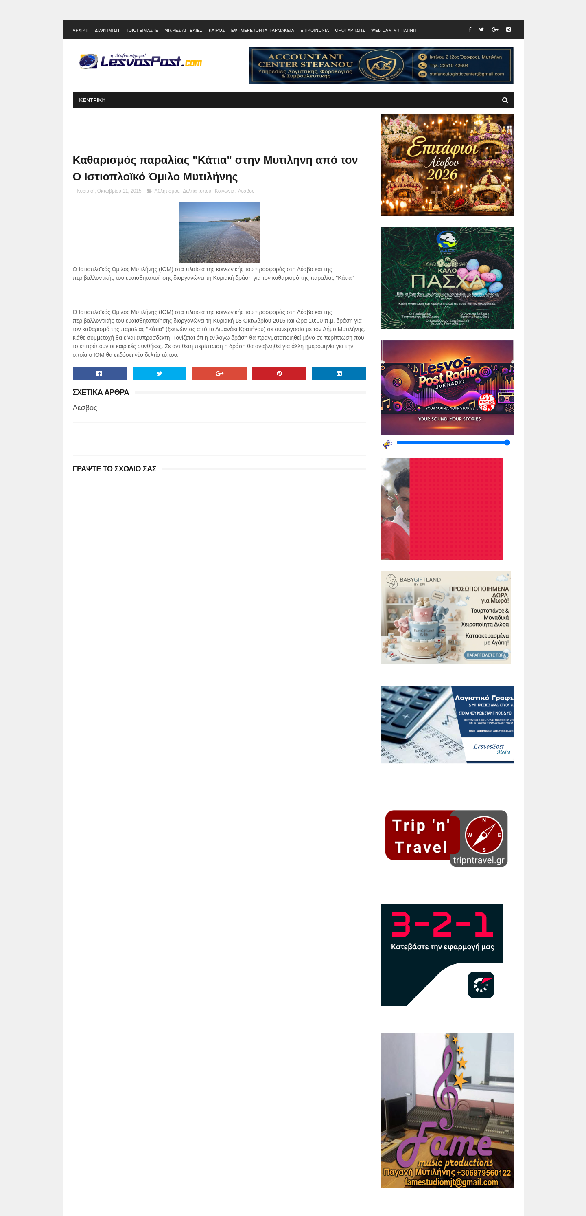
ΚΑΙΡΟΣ (217, 30)
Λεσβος (246, 191)
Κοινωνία (224, 191)
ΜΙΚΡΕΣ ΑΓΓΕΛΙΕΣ (183, 30)
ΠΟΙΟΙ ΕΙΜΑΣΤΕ (141, 30)
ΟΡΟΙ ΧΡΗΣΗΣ (350, 30)
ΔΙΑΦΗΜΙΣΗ (107, 30)
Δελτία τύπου (197, 191)
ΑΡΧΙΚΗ (81, 30)
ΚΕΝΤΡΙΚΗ (92, 100)
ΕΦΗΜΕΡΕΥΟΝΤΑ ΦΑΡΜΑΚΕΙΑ (262, 30)
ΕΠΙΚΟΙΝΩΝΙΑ (314, 30)
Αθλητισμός (166, 191)
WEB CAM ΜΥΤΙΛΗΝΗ (393, 30)
